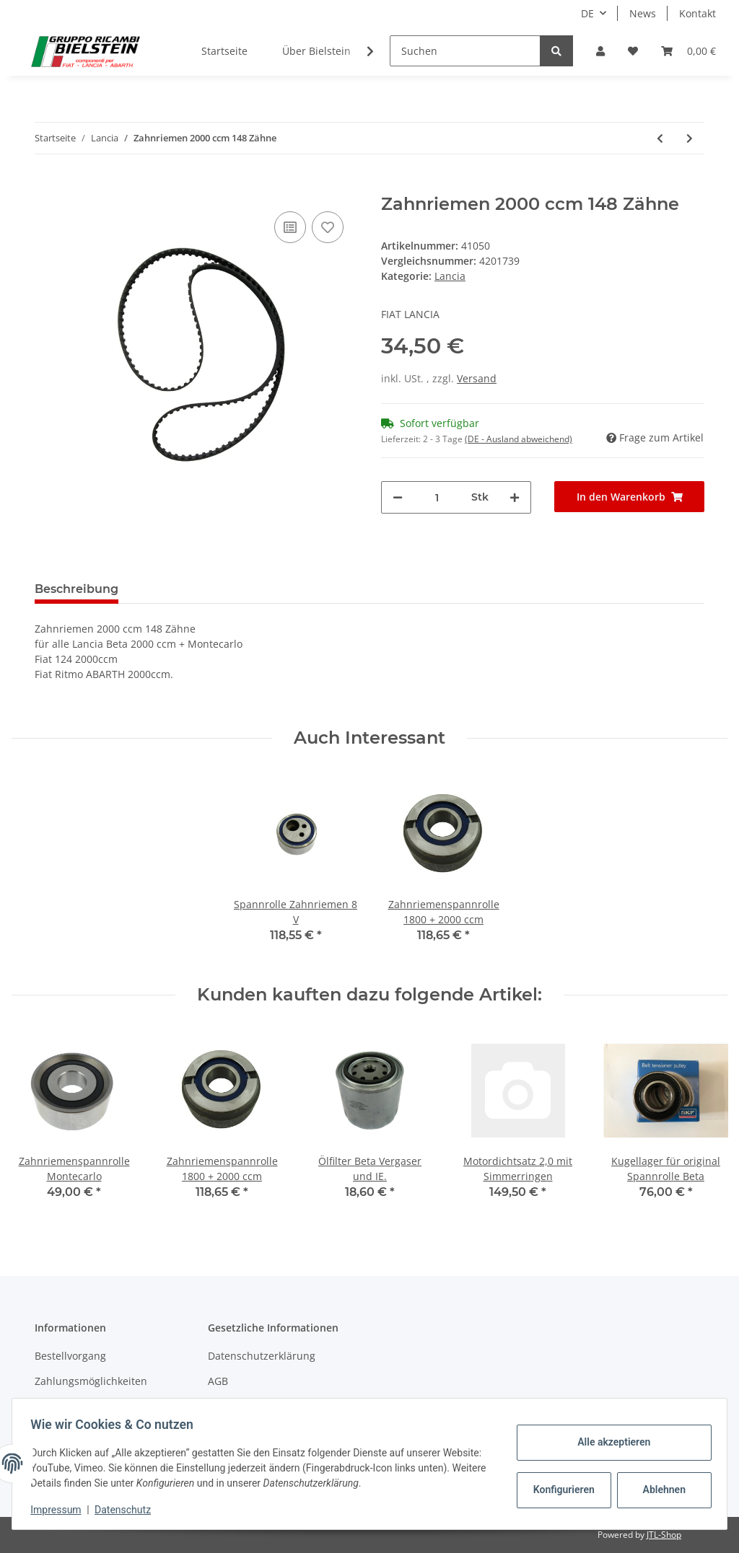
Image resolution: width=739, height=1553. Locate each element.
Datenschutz (128, 1509)
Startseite (224, 51)
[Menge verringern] (398, 497)
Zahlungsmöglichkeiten (91, 1381)
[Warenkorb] (688, 51)
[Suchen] (465, 50)
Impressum (60, 1509)
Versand (477, 378)
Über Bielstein (316, 51)
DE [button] (587, 13)
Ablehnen (659, 1489)
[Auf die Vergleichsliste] (290, 227)
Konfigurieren (560, 1489)
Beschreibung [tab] (76, 589)
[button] (600, 51)
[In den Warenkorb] (46, 186)
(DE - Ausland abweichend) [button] (518, 439)
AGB (218, 1381)
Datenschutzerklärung (261, 1356)
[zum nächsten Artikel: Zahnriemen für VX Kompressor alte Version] (689, 138)
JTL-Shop (664, 1534)
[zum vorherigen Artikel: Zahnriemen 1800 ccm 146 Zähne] (660, 138)
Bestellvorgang (70, 1356)
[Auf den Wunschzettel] (328, 227)
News (642, 13)
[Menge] (437, 497)
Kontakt (697, 13)
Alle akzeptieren (608, 1442)
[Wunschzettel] (633, 51)
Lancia (449, 276)
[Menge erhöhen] (514, 497)
